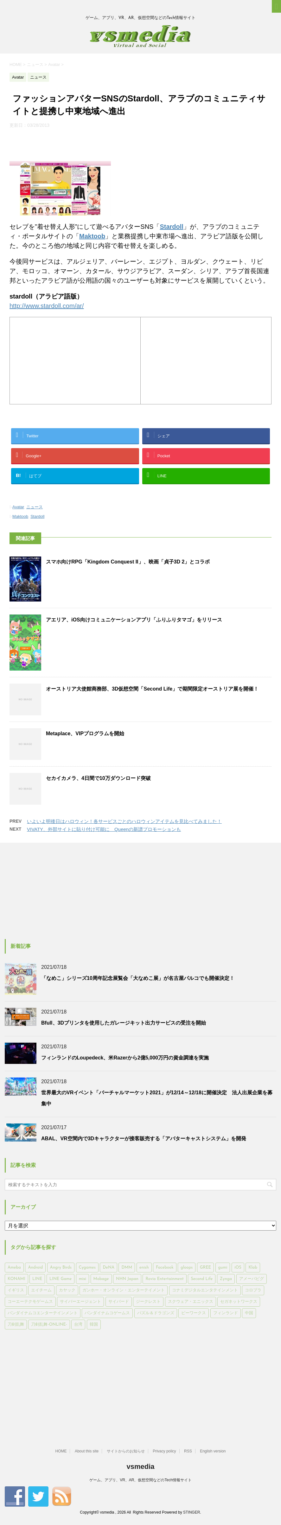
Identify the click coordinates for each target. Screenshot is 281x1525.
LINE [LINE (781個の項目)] (37, 1279)
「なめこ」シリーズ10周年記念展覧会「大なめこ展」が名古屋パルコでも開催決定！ (137, 978)
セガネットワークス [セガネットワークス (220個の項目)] (238, 1302)
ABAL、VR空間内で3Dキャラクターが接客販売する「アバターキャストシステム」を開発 (143, 1138)
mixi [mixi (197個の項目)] (82, 1279)
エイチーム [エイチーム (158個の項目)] (41, 1290)
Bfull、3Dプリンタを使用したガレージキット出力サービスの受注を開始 (123, 1023)
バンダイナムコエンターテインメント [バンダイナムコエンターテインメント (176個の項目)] (43, 1313)
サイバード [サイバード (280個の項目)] (118, 1302)
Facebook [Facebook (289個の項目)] (165, 1267)
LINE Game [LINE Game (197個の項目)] (60, 1279)
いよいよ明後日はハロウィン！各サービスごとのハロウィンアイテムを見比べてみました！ (124, 821)
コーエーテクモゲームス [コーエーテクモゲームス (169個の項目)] (30, 1302)
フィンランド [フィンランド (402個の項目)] (225, 1313)
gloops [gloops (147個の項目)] (187, 1267)
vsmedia (140, 1466)
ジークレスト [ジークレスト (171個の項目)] (148, 1302)
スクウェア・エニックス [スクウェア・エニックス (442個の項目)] (190, 1302)
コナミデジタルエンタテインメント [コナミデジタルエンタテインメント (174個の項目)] (205, 1290)
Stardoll (37, 516)
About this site (87, 1451)
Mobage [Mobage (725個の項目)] (101, 1279)
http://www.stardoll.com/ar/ (47, 305)
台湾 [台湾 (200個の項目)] (78, 1324)
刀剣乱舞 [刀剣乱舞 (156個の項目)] (16, 1324)
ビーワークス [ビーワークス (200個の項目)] (193, 1313)
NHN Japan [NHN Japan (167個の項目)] (127, 1279)
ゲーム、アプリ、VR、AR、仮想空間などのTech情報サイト (140, 1480)
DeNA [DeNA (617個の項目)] (108, 1267)
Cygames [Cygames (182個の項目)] (87, 1267)
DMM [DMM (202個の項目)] (126, 1267)
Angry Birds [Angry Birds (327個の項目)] (61, 1267)
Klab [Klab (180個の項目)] (252, 1267)
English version (213, 1451)
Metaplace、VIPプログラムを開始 (85, 733)
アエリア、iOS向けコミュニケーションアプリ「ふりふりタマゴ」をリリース (134, 619)
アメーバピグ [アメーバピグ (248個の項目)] (251, 1279)
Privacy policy (164, 1451)
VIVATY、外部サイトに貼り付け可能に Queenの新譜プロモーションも (104, 829)
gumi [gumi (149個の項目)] (222, 1267)
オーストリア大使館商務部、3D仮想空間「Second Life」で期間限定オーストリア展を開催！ (152, 689)
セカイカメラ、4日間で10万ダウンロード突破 (98, 778)
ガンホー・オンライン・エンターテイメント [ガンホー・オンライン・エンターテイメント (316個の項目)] (123, 1290)
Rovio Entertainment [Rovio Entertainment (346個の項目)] (164, 1279)
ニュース (34, 507)
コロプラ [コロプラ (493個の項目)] (253, 1290)
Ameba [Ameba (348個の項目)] (14, 1267)
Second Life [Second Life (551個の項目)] (202, 1279)
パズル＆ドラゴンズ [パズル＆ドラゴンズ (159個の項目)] (155, 1313)
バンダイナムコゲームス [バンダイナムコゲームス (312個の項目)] (107, 1313)
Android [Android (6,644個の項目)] (35, 1267)
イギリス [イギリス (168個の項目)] (16, 1290)
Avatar (18, 507)
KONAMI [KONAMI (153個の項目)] (16, 1279)
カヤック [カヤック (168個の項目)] (67, 1290)
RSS (188, 1451)
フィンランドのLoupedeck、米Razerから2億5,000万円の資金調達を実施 (125, 1057)
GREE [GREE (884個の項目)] (205, 1267)
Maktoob (20, 516)
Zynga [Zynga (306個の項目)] (226, 1279)
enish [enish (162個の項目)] (144, 1267)
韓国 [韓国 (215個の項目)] (94, 1324)
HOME (61, 1451)
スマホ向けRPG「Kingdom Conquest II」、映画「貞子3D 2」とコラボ (128, 561)
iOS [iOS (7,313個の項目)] (237, 1267)
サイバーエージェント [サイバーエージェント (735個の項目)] (80, 1302)
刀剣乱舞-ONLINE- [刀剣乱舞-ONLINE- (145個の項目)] (49, 1324)
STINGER (191, 1512)
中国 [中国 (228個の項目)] (249, 1313)
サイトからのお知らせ (126, 1451)
